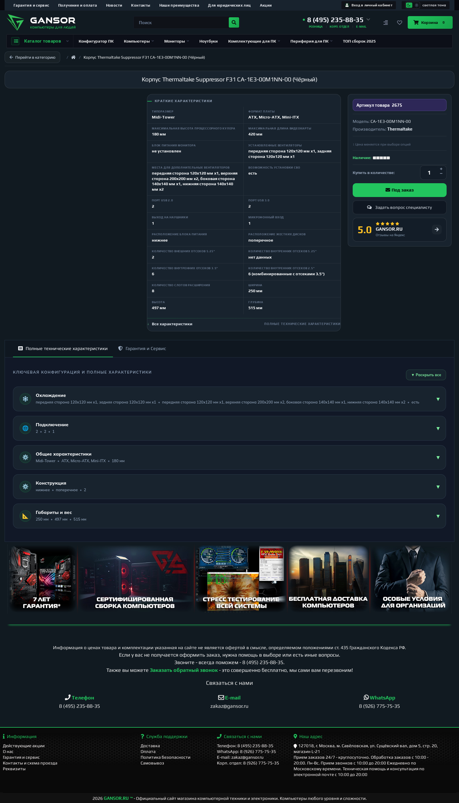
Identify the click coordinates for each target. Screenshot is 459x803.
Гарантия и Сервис (142, 348)
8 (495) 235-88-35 (262, 662)
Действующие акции (24, 745)
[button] (336, 19)
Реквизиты (14, 768)
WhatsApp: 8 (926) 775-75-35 (246, 751)
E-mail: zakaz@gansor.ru (240, 757)
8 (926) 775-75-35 (379, 706)
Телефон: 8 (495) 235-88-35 (245, 745)
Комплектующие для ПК (254, 41)
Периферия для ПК (311, 41)
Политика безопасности (165, 757)
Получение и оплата (77, 5)
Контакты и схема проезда (30, 762)
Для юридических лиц (229, 5)
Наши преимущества (179, 5)
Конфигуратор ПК (96, 41)
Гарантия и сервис (31, 5)
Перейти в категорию (32, 57)
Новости (114, 5)
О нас (8, 751)
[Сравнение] (386, 22)
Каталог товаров (40, 41)
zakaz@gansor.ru (229, 706)
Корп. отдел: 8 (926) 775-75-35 (248, 762)
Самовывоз (152, 762)
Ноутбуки (208, 41)
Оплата (148, 751)
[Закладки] (399, 22)
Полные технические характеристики (63, 348)
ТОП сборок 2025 (359, 41)
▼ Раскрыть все (426, 374)
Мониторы (176, 41)
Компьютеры (139, 41)
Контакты (140, 5)
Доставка (150, 745)
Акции (266, 5)
